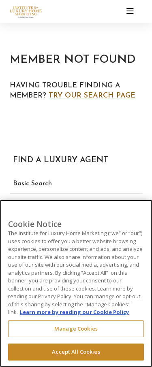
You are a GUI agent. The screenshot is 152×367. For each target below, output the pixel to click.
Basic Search (32, 183)
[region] (76, 283)
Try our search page (92, 96)
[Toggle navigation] (130, 11)
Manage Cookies (76, 328)
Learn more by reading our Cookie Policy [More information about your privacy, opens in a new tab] (74, 312)
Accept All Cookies (76, 351)
